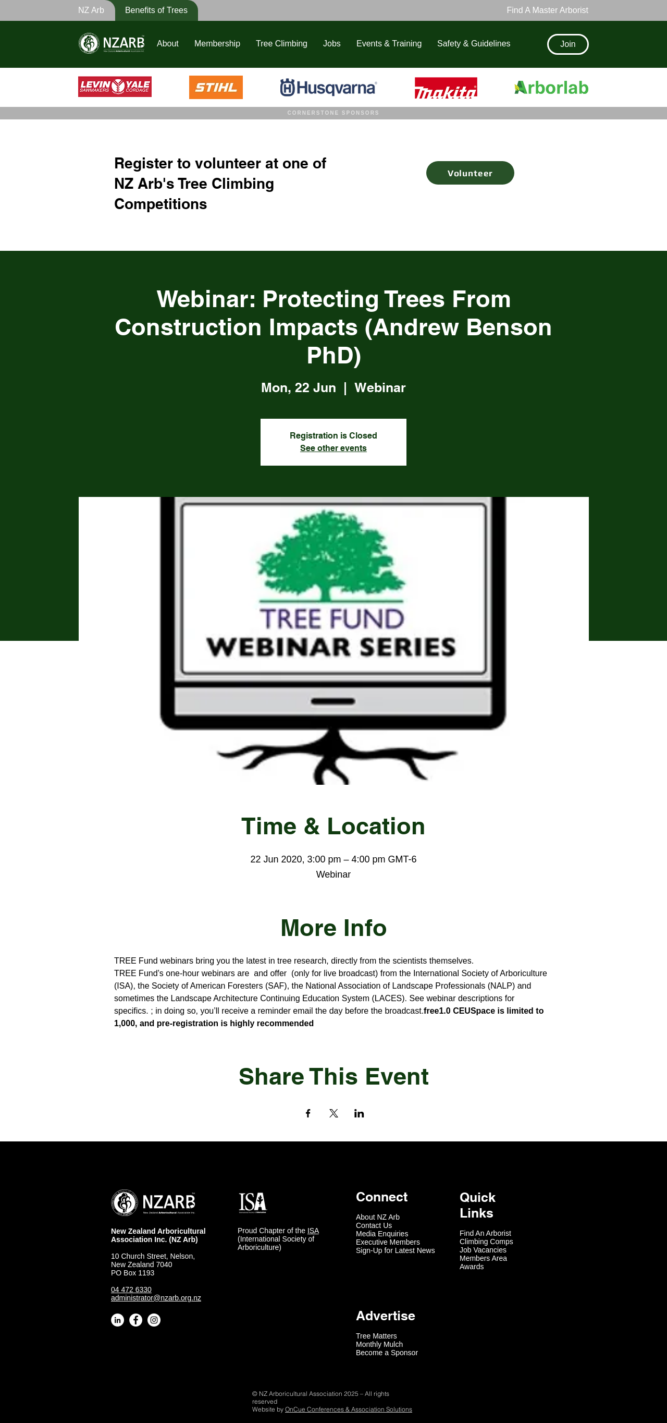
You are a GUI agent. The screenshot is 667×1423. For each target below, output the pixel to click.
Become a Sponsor (387, 1352)
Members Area (483, 1258)
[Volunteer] (470, 173)
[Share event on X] (334, 1113)
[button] (149, 10)
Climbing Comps (486, 1241)
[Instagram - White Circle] (153, 1320)
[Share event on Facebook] (308, 1113)
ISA (313, 1230)
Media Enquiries (382, 1234)
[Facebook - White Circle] (135, 1320)
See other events (333, 448)
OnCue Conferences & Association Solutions (348, 1409)
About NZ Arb (378, 1217)
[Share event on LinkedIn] (359, 1113)
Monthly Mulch (379, 1344)
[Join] (568, 44)
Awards (472, 1266)
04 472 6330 (131, 1289)
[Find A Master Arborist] (544, 10)
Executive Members (388, 1242)
